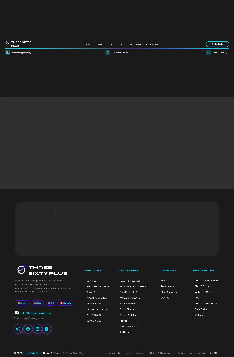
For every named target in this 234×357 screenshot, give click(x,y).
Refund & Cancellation (161, 353)
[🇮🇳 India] (22, 303)
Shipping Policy (184, 353)
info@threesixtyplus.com (36, 313)
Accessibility (200, 353)
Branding (220, 52)
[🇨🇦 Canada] (65, 303)
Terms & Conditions (136, 353)
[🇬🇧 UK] (51, 303)
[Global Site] (217, 44)
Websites (121, 52)
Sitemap (213, 353)
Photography (21, 52)
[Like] (18, 329)
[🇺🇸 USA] (38, 303)
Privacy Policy (115, 353)
